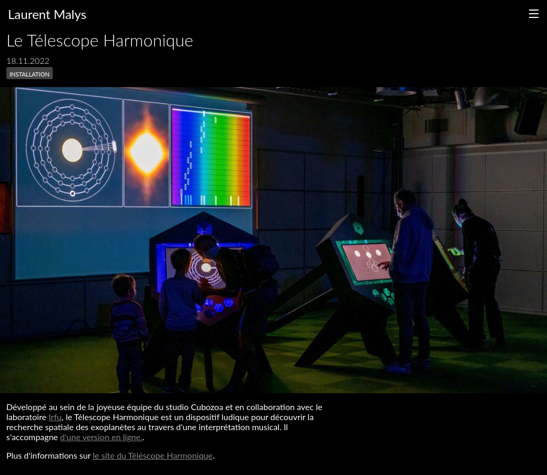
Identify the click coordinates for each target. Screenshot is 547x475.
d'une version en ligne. (101, 437)
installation (30, 73)
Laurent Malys (47, 14)
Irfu (55, 417)
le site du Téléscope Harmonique (153, 455)
